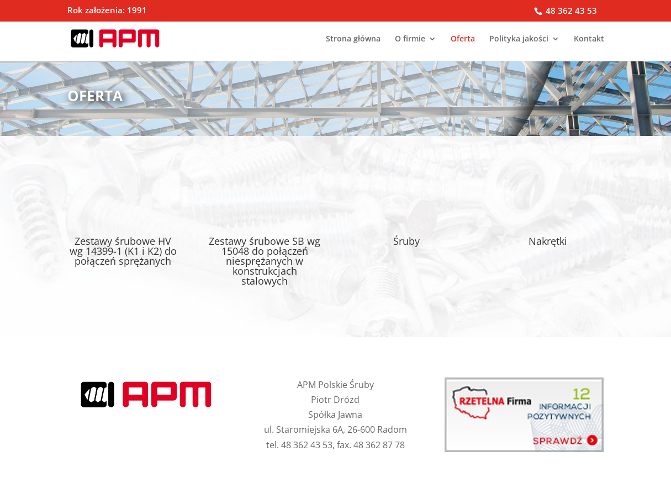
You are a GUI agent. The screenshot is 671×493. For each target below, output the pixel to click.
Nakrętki (548, 241)
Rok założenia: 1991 (107, 10)
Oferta (463, 39)
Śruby (406, 241)
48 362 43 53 (570, 10)
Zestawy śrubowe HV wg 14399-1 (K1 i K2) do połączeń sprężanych (123, 251)
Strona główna (353, 39)
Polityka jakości (518, 39)
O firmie (410, 39)
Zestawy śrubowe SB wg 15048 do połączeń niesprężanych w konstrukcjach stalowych (264, 260)
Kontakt (589, 39)
